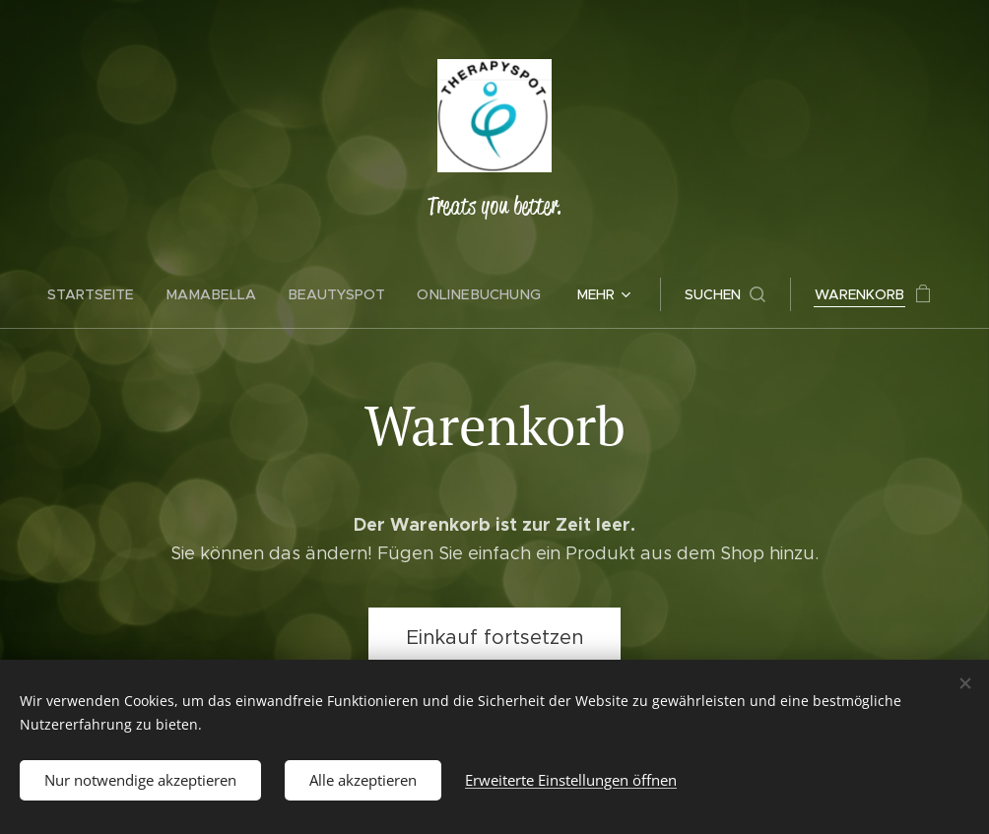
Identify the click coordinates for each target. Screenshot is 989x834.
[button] (718, 294)
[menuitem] (104, 294)
